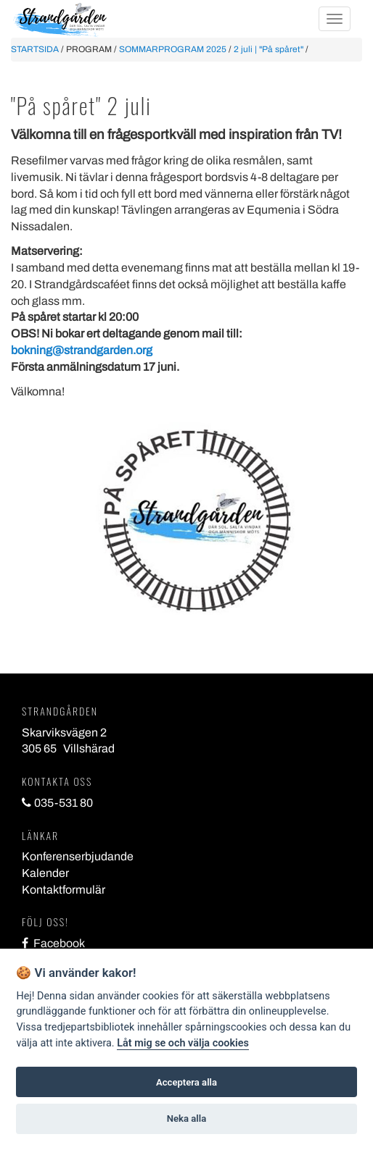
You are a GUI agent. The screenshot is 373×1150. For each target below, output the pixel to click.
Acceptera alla (186, 1082)
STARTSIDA (35, 49)
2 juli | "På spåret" (268, 49)
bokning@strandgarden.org (81, 350)
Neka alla (186, 1118)
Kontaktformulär (63, 890)
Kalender (45, 873)
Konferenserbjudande (78, 856)
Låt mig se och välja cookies (183, 1043)
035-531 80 (57, 803)
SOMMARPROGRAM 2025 (172, 49)
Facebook (53, 943)
